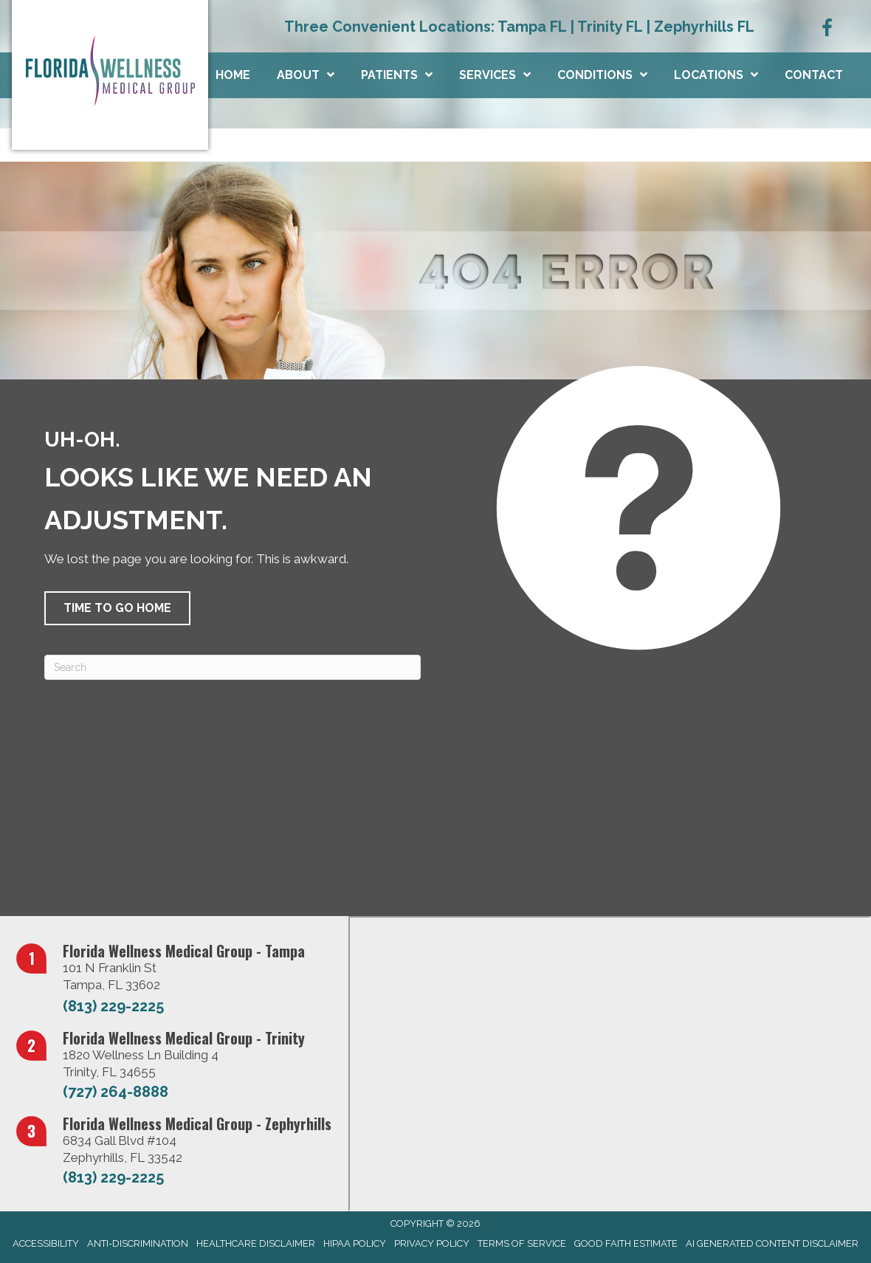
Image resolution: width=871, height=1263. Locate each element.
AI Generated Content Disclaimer (772, 1243)
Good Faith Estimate (626, 1243)
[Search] (232, 667)
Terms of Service (522, 1243)
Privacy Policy (431, 1243)
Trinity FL (609, 26)
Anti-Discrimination (137, 1243)
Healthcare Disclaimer (255, 1243)
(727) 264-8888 (115, 1092)
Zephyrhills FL (704, 26)
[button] (117, 608)
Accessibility (46, 1243)
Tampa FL (532, 26)
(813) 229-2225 (113, 1006)
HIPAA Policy (354, 1243)
